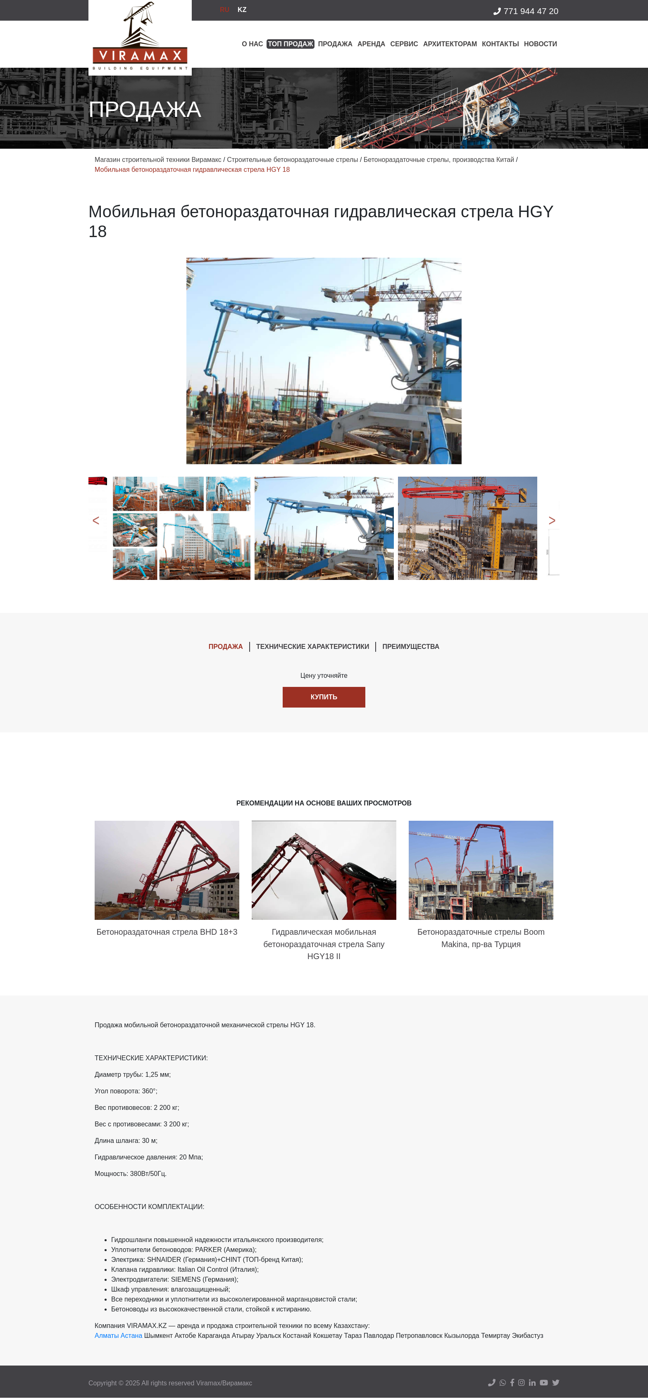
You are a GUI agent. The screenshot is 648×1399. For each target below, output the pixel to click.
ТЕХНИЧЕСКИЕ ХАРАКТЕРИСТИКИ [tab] (312, 646)
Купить (324, 697)
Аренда (371, 44)
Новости (540, 44)
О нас (252, 44)
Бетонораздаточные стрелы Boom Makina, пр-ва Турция (481, 939)
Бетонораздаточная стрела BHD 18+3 (167, 932)
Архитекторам (450, 44)
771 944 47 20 (525, 11)
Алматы (107, 1336)
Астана (131, 1336)
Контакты (500, 44)
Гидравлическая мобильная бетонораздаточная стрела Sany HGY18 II (324, 945)
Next (553, 528)
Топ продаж (290, 44)
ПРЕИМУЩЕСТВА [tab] (410, 646)
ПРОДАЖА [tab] (226, 646)
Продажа (335, 44)
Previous (94, 528)
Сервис (404, 44)
